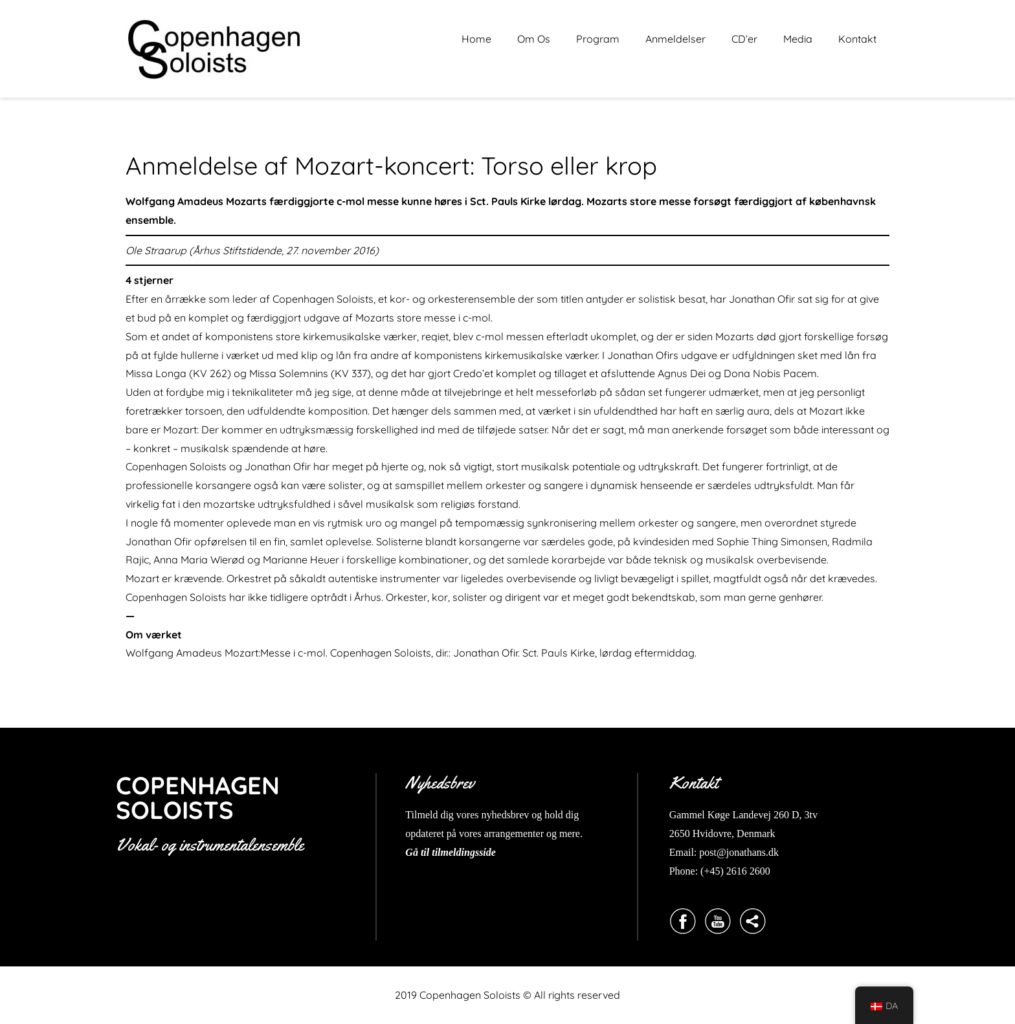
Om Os (533, 38)
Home (476, 38)
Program (597, 38)
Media (797, 38)
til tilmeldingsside (457, 852)
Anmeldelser (675, 38)
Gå (411, 852)
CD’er (744, 38)
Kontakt (857, 38)
